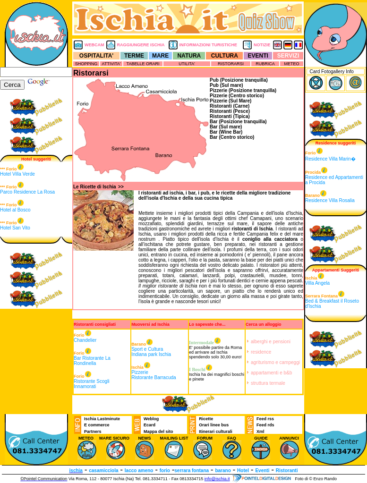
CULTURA (224, 55)
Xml (260, 431)
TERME (134, 55)
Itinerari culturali (215, 431)
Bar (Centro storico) (232, 137)
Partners (93, 431)
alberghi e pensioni (270, 341)
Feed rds (265, 425)
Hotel (243, 470)
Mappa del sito (158, 431)
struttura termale (268, 383)
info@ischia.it (217, 478)
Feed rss (265, 418)
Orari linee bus (214, 425)
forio (165, 470)
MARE (160, 55)
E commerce (97, 425)
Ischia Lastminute (102, 418)
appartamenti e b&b (271, 372)
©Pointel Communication (43, 478)
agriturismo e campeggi (275, 362)
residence (261, 352)
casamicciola (103, 470)
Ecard (149, 425)
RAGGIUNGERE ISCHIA (141, 44)
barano (222, 470)
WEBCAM (94, 44)
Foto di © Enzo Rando (316, 478)
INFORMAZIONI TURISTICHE (208, 44)
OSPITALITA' (96, 55)
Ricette (206, 418)
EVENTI (258, 55)
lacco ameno (139, 470)
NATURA (189, 55)
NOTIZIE (262, 44)
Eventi (262, 470)
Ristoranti (287, 470)
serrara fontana (191, 470)
